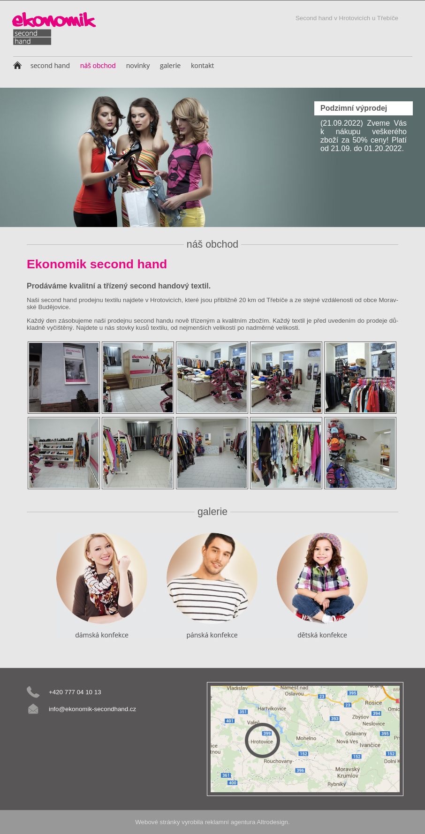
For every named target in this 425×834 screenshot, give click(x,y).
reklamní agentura (230, 822)
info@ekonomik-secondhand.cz (92, 709)
